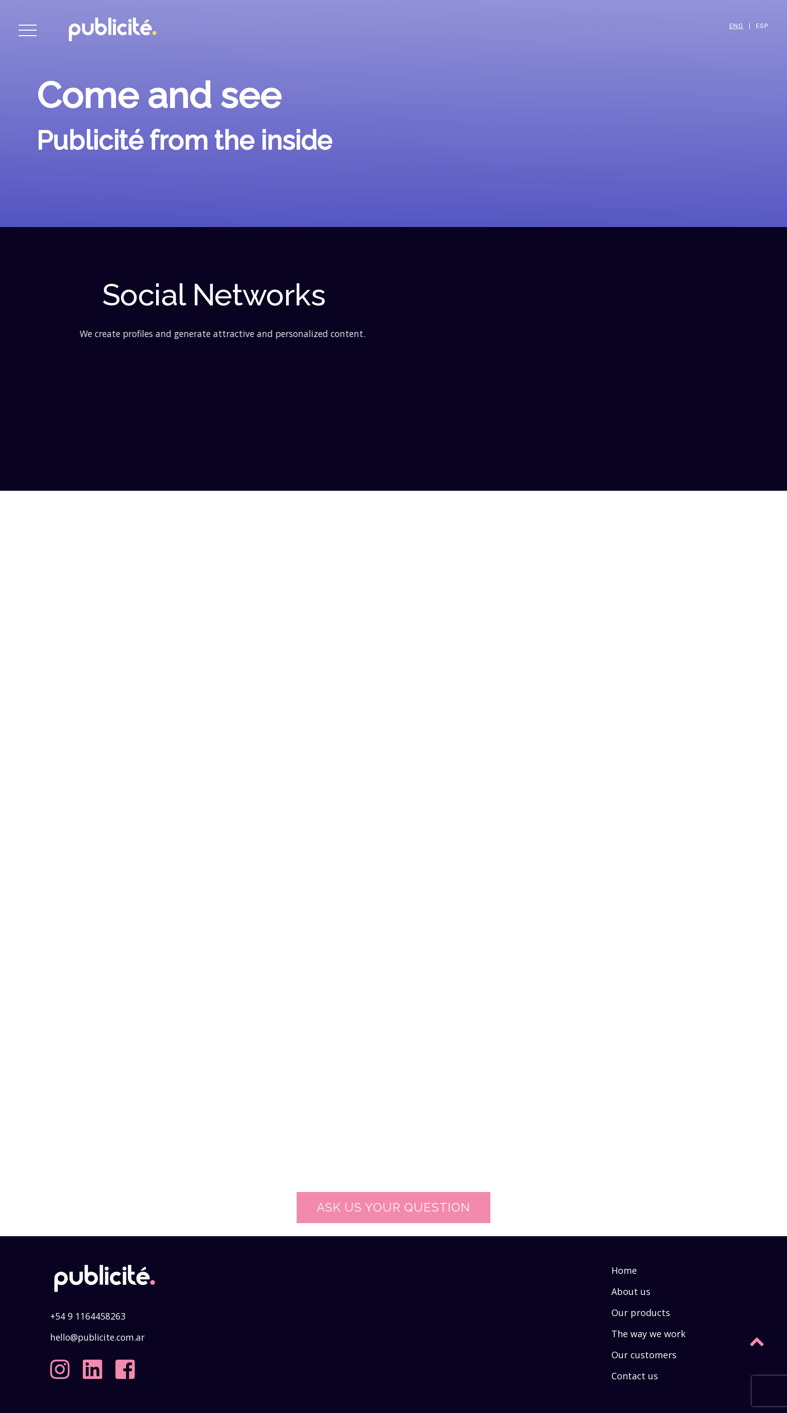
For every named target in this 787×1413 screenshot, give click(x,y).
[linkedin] (95, 1366)
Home (624, 1270)
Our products (640, 1313)
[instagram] (62, 1366)
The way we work (648, 1334)
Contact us (634, 1376)
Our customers (644, 1355)
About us (630, 1291)
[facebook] (127, 1366)
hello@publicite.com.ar (97, 1337)
